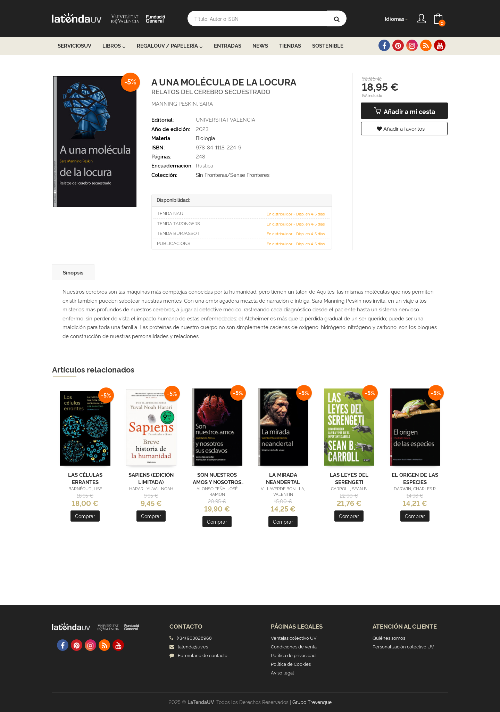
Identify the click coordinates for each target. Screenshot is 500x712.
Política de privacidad (293, 655)
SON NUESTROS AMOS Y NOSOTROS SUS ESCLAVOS (217, 478)
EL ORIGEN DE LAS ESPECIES (415, 478)
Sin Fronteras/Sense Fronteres (232, 174)
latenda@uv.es (188, 646)
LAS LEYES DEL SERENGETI (349, 478)
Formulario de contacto (198, 655)
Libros (114, 46)
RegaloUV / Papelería (170, 46)
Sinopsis (73, 272)
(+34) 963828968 (195, 638)
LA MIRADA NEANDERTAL (283, 478)
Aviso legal (282, 672)
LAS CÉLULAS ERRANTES (85, 478)
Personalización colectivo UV (403, 646)
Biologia (205, 137)
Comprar (85, 516)
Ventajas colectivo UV (294, 638)
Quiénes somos (389, 638)
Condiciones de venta (294, 646)
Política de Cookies (291, 664)
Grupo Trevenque (312, 701)
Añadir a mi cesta (404, 111)
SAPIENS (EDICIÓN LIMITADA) (151, 478)
